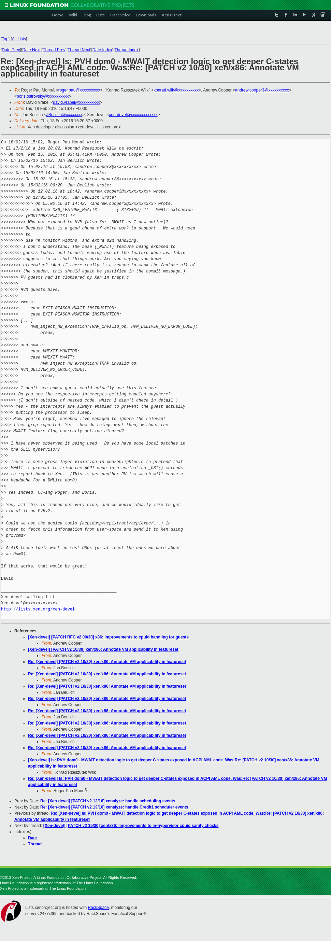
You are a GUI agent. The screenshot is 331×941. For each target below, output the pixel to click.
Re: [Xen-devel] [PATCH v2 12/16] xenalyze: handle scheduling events (107, 801)
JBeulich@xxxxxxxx (64, 114)
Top (5, 39)
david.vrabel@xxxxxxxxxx (76, 102)
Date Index (102, 49)
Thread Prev (54, 49)
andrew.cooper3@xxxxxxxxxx (262, 90)
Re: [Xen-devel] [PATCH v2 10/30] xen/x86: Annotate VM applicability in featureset (107, 661)
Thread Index (127, 49)
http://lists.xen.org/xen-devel (38, 609)
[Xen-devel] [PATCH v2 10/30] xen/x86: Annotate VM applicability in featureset (103, 649)
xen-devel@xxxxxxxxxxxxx (133, 114)
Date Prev (11, 49)
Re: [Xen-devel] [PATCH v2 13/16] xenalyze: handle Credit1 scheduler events (114, 807)
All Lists (19, 39)
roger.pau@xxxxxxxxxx (79, 90)
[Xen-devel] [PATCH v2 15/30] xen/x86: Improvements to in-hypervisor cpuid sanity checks (131, 825)
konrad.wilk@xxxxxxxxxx (176, 90)
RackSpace (98, 907)
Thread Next (79, 49)
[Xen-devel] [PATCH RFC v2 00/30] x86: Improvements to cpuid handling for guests (108, 637)
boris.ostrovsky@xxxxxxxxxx (43, 96)
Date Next (31, 49)
